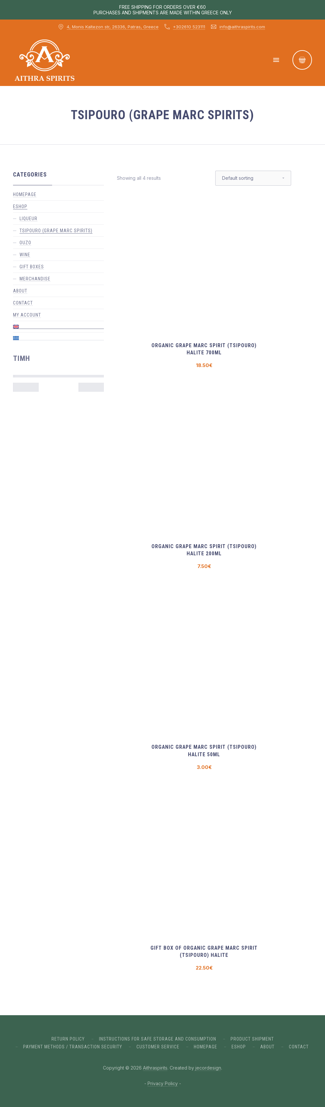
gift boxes (32, 266)
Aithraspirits (155, 1068)
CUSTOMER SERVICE (157, 1046)
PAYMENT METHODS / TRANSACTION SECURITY (72, 1046)
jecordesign (207, 1068)
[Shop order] (253, 178)
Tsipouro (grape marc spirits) (56, 230)
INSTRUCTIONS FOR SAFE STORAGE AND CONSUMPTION (157, 1039)
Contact (23, 302)
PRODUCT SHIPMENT (252, 1039)
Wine (25, 254)
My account (27, 315)
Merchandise (35, 278)
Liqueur (28, 218)
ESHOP (20, 206)
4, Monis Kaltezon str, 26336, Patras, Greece (113, 26)
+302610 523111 (189, 26)
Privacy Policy (163, 1083)
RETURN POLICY (68, 1039)
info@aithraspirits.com (242, 26)
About (20, 290)
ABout (267, 1046)
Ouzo (25, 242)
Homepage (24, 194)
